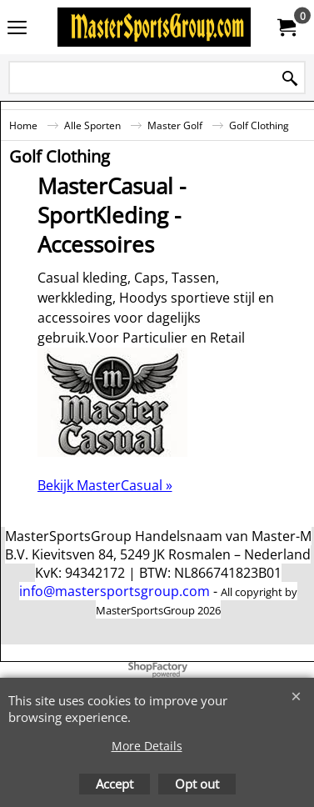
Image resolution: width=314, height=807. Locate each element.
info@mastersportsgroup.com (114, 591)
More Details (147, 746)
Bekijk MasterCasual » (104, 485)
